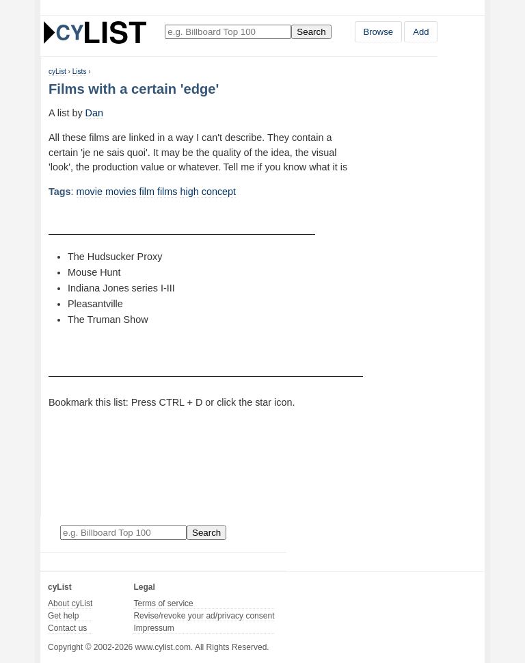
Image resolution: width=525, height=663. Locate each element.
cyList (57, 71)
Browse (378, 32)
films (167, 191)
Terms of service (163, 603)
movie (90, 191)
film (146, 191)
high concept (208, 191)
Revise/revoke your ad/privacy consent (203, 616)
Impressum (153, 628)
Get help (63, 616)
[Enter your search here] (228, 32)
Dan (94, 112)
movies (121, 191)
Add (421, 32)
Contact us (67, 628)
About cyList (70, 603)
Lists (79, 71)
